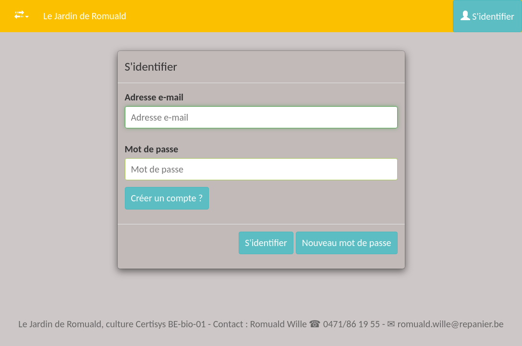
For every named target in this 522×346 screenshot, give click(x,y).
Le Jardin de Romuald (84, 16)
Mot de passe (152, 149)
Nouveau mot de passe (346, 242)
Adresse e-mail (154, 97)
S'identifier (487, 16)
